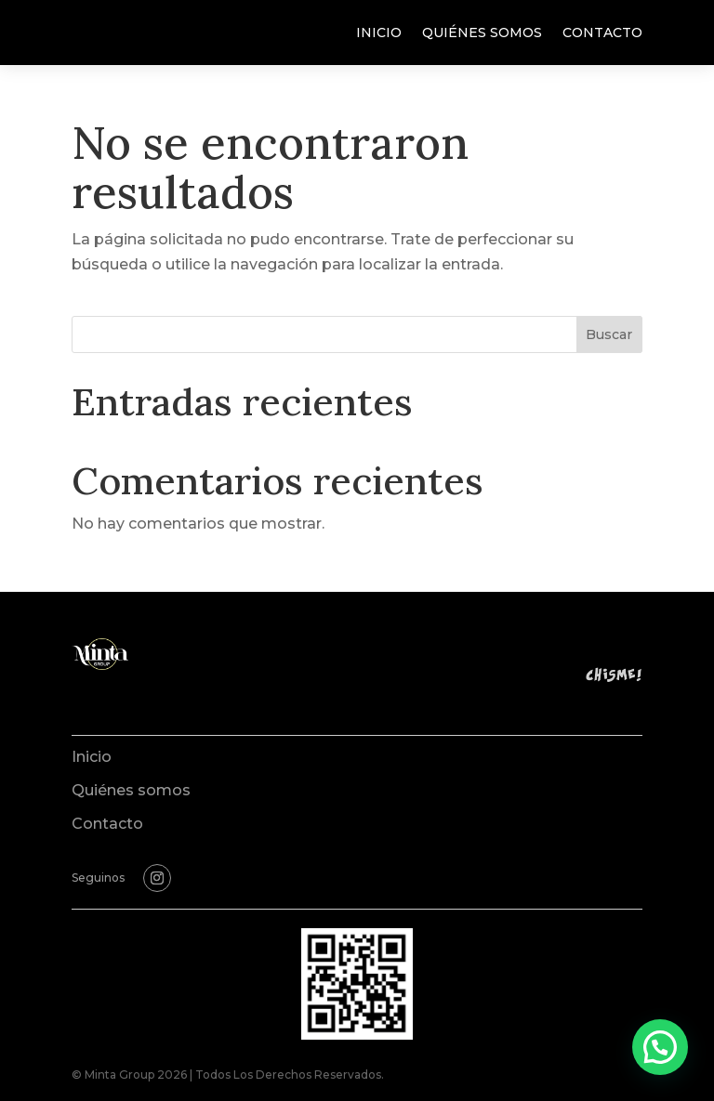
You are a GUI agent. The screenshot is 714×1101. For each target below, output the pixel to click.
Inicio (379, 33)
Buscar (609, 334)
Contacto (602, 33)
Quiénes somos (482, 33)
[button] (660, 1047)
